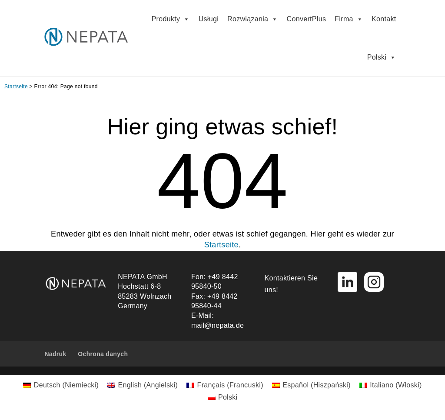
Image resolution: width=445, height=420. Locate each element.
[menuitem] (61, 385)
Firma (349, 19)
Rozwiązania (252, 19)
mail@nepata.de (217, 325)
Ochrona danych (103, 353)
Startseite (16, 86)
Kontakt (384, 19)
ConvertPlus (306, 19)
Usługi (209, 19)
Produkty (171, 19)
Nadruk (55, 353)
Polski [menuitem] (228, 397)
